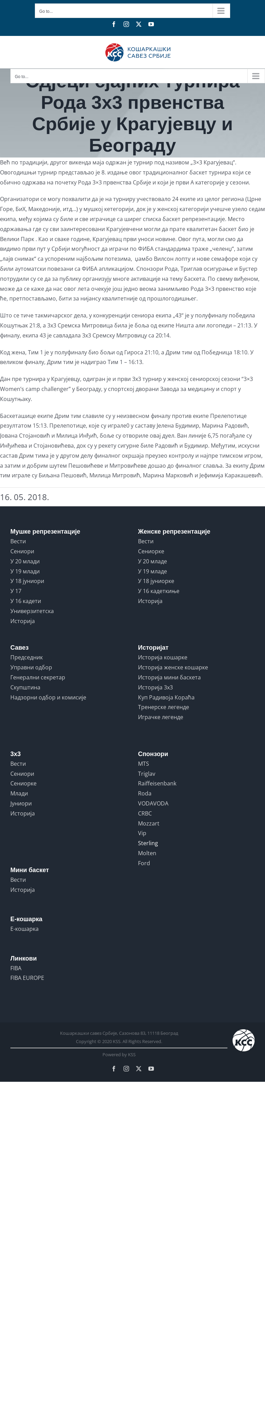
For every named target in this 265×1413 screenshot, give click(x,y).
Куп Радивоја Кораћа (166, 697)
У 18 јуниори (27, 581)
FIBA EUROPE (27, 978)
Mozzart (148, 823)
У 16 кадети (25, 601)
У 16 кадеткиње (158, 591)
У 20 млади (25, 561)
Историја (22, 621)
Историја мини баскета (169, 677)
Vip (142, 833)
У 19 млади (25, 571)
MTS (143, 763)
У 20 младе (152, 561)
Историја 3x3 (155, 687)
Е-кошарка (24, 929)
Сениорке (151, 551)
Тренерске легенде (163, 707)
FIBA (15, 968)
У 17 (15, 591)
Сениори (22, 551)
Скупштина (25, 687)
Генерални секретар (37, 677)
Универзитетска (32, 611)
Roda (144, 793)
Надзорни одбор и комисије (48, 697)
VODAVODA (153, 803)
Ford (144, 863)
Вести (18, 541)
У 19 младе (152, 571)
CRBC (145, 813)
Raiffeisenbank (157, 783)
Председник (26, 657)
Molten (147, 853)
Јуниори (21, 803)
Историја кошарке (162, 657)
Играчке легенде (160, 717)
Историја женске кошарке (173, 667)
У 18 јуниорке (156, 581)
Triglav (146, 773)
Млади (19, 793)
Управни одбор (31, 667)
